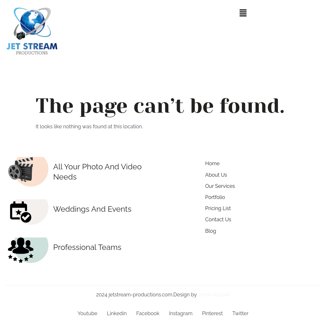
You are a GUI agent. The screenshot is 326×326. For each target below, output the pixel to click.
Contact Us (218, 219)
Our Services (220, 186)
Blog (210, 231)
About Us (216, 175)
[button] (243, 13)
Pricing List (218, 208)
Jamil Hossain (214, 295)
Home (212, 163)
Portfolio (215, 197)
